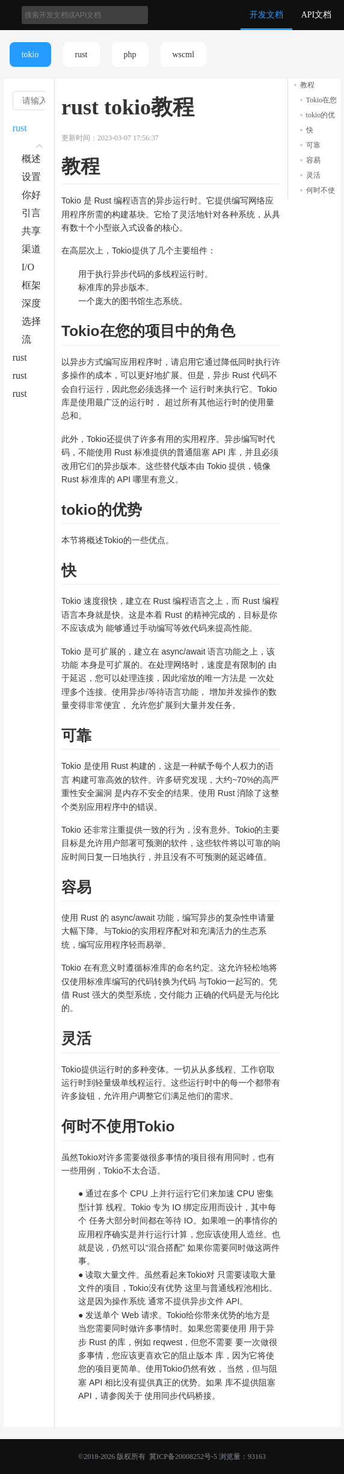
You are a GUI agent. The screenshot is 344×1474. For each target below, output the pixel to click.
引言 (31, 213)
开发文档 (266, 14)
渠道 (31, 249)
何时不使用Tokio (320, 191)
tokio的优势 (321, 116)
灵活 (313, 175)
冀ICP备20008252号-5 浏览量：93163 (206, 1456)
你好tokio (31, 197)
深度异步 (31, 305)
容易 (313, 160)
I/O (28, 267)
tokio (30, 54)
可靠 (313, 145)
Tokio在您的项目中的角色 (321, 101)
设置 (31, 177)
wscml (184, 54)
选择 (31, 321)
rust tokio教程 (27, 130)
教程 (307, 85)
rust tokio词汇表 (27, 377)
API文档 (316, 14)
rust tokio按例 (27, 395)
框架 (31, 285)
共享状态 (31, 233)
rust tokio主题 (27, 359)
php (130, 54)
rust (81, 54)
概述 (31, 159)
